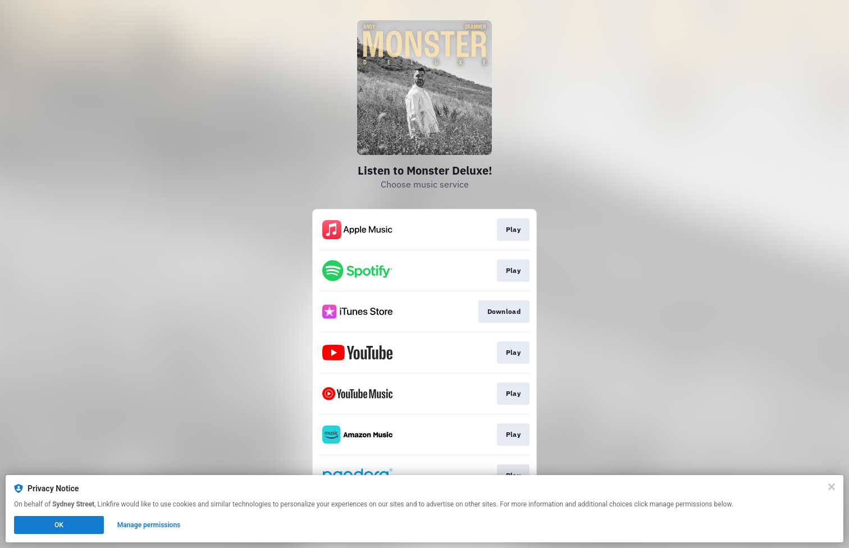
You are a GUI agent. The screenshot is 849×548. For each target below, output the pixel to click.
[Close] (832, 487)
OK (58, 525)
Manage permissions (149, 525)
